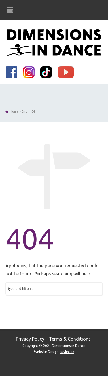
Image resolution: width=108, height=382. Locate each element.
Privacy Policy (30, 339)
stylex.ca (67, 352)
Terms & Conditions (70, 339)
